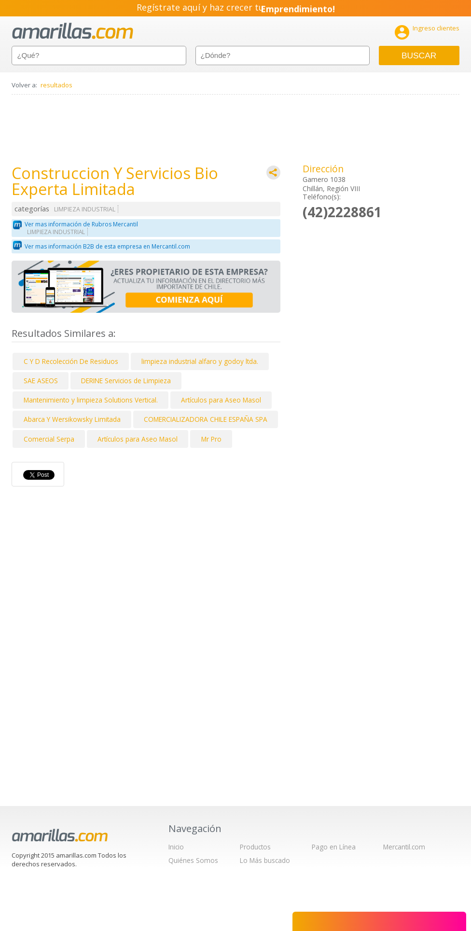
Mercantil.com (404, 846)
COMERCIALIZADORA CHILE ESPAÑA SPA (205, 419)
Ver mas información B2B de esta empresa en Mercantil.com (107, 246)
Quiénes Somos (193, 860)
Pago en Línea (334, 846)
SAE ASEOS (41, 380)
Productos (255, 846)
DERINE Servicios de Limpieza (126, 380)
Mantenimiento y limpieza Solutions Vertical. (91, 399)
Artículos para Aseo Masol (221, 399)
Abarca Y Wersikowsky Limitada (72, 419)
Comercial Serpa (49, 439)
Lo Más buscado (265, 860)
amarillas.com (73, 31)
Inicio (176, 846)
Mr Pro (211, 439)
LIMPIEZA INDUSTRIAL (84, 209)
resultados (56, 85)
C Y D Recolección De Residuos (71, 361)
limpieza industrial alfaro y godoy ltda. (199, 361)
